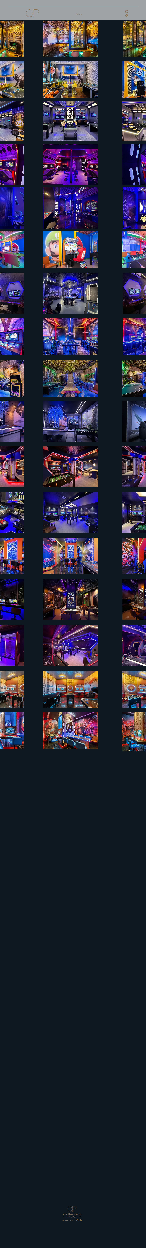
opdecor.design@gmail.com (72, 1217)
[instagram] (77, 1220)
